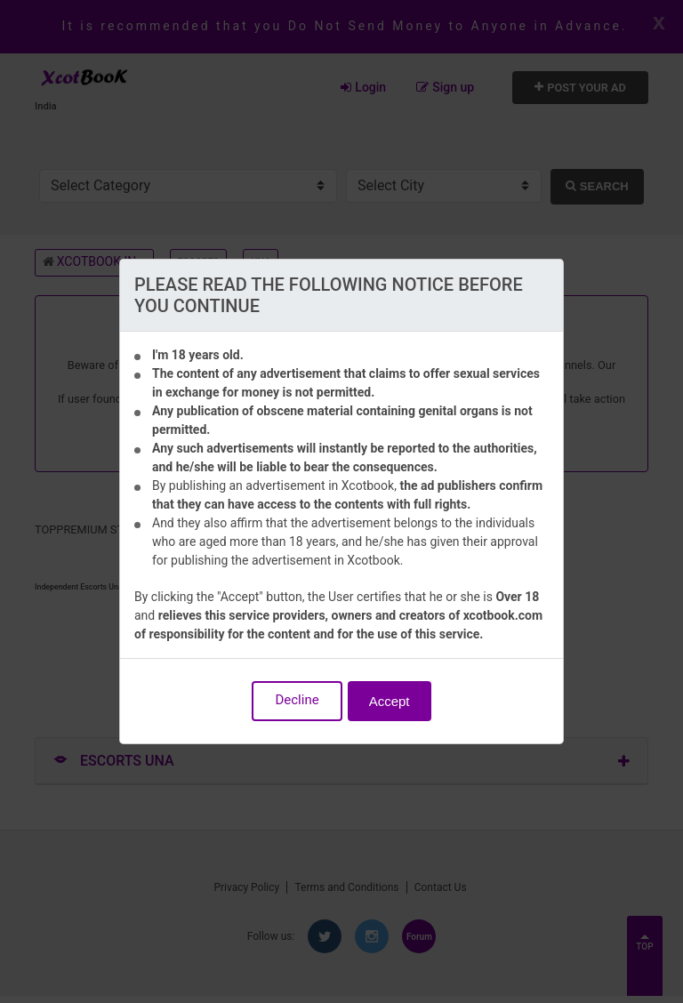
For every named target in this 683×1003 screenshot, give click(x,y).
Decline (296, 700)
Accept (389, 701)
